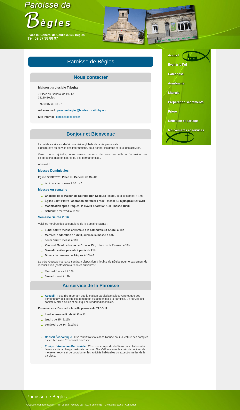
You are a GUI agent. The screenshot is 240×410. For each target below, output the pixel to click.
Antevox (118, 404)
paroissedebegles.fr (68, 116)
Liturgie (174, 92)
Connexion (130, 404)
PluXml (87, 404)
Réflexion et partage (183, 120)
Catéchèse (176, 74)
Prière (172, 111)
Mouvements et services (186, 130)
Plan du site (63, 404)
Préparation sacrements (186, 102)
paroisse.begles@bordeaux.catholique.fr (81, 110)
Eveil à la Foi (177, 64)
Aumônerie (176, 83)
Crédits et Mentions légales (40, 404)
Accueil (173, 55)
